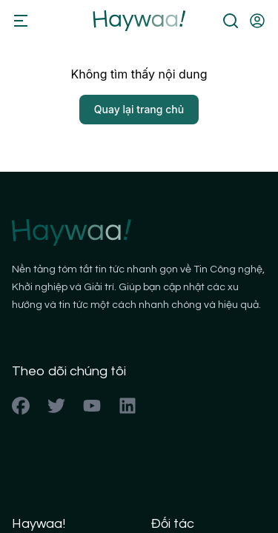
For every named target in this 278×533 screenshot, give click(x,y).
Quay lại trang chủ (139, 109)
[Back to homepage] (139, 20)
